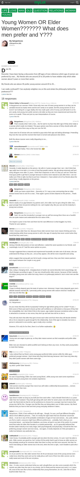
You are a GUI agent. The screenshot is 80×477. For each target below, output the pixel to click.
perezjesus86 (14, 451)
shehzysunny (14, 363)
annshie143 (13, 267)
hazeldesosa (14, 395)
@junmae (16, 352)
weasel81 (12, 200)
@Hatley (31, 103)
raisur (11, 411)
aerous (11, 229)
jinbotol (12, 383)
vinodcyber (13, 243)
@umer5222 (21, 374)
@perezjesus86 (24, 451)
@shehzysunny (24, 363)
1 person (3, 94)
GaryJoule (13, 336)
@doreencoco (23, 463)
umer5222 (13, 374)
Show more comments (15, 161)
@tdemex (23, 154)
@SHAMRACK (20, 284)
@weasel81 (20, 200)
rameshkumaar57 (20, 146)
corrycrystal (13, 300)
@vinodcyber (22, 243)
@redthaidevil (23, 436)
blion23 (12, 166)
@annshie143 (22, 267)
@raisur (16, 411)
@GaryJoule (21, 336)
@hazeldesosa (23, 395)
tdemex (17, 154)
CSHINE (12, 284)
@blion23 (18, 166)
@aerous (17, 229)
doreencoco (13, 463)
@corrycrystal (23, 300)
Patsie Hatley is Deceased (19, 103)
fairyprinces (17, 41)
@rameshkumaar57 (33, 146)
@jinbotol (18, 383)
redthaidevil (13, 436)
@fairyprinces (13, 43)
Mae (10, 352)
